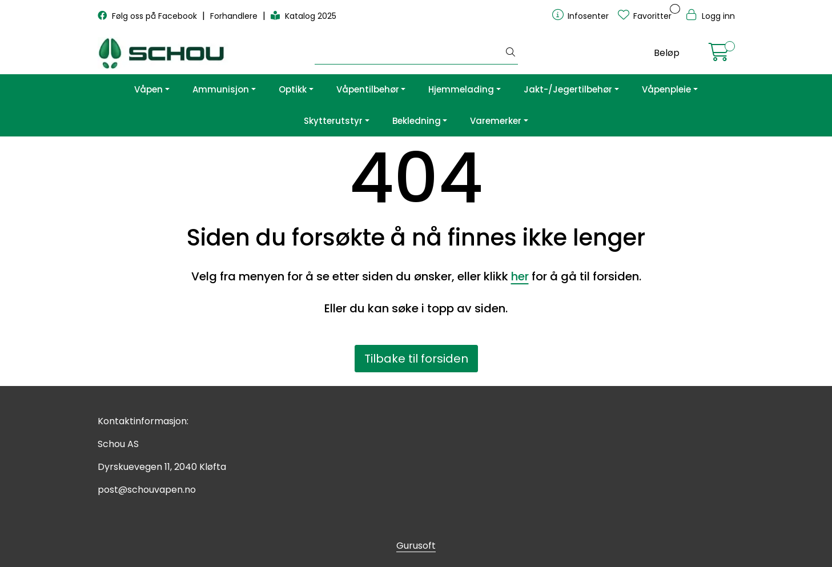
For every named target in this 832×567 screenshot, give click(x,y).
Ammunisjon (220, 89)
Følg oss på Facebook (148, 16)
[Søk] (409, 53)
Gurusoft (416, 545)
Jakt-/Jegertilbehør (568, 89)
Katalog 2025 (303, 16)
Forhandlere (235, 16)
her (520, 276)
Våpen (148, 89)
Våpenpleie (666, 89)
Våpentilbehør (367, 89)
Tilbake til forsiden (416, 359)
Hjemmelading (461, 89)
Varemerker (495, 121)
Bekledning (416, 121)
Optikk (293, 89)
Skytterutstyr (333, 121)
